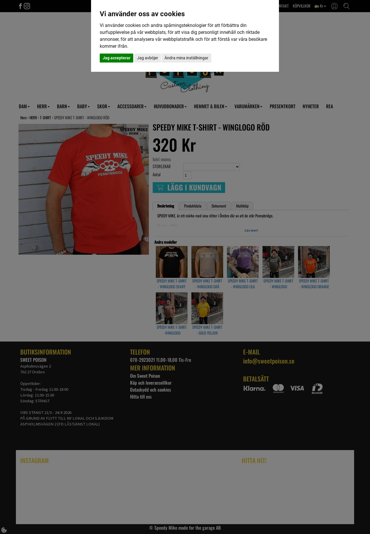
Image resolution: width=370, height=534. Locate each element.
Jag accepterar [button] (116, 58)
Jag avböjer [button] (147, 58)
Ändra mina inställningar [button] (186, 58)
